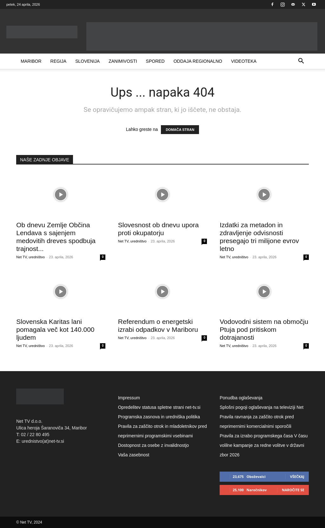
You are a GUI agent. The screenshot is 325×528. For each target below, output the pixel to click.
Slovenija (87, 61)
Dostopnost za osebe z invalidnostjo (153, 445)
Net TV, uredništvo (30, 257)
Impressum (129, 397)
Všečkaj (297, 476)
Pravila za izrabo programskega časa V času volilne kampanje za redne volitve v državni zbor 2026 (264, 445)
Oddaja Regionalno (198, 61)
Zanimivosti (123, 61)
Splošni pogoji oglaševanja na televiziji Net (261, 407)
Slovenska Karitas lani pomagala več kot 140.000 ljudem (55, 329)
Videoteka (243, 61)
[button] (301, 62)
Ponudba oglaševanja (241, 397)
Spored (155, 61)
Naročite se (293, 489)
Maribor (31, 61)
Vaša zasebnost (133, 454)
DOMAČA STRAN (180, 130)
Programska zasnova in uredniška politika (159, 416)
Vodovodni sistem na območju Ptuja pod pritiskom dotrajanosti (264, 329)
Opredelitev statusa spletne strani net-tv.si (159, 407)
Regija (58, 61)
